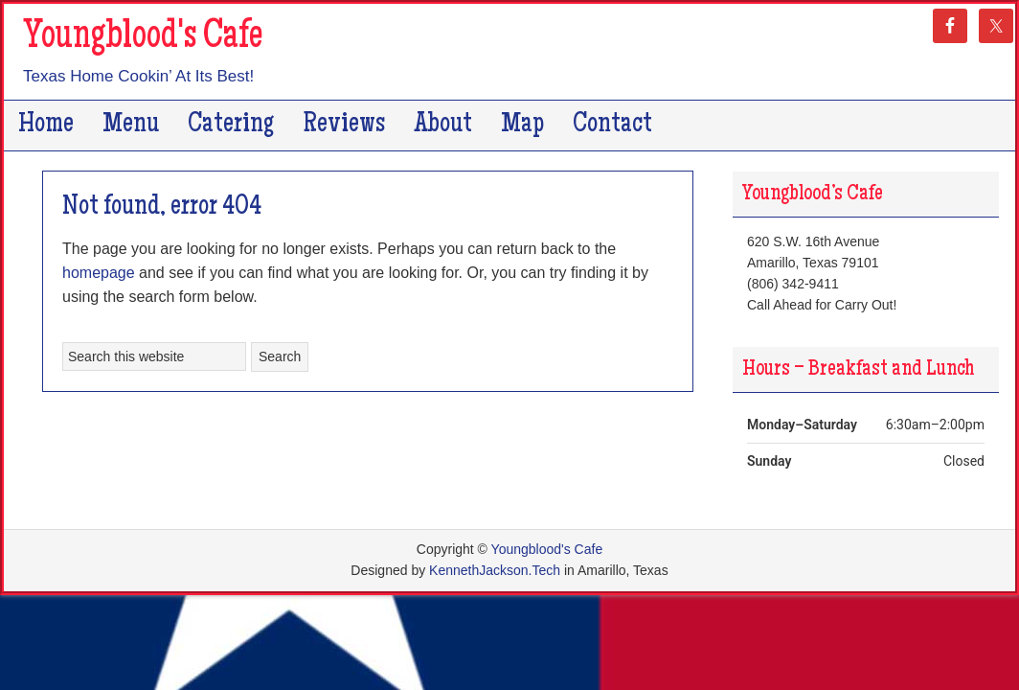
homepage (98, 272)
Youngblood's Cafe (142, 38)
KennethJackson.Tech (494, 570)
